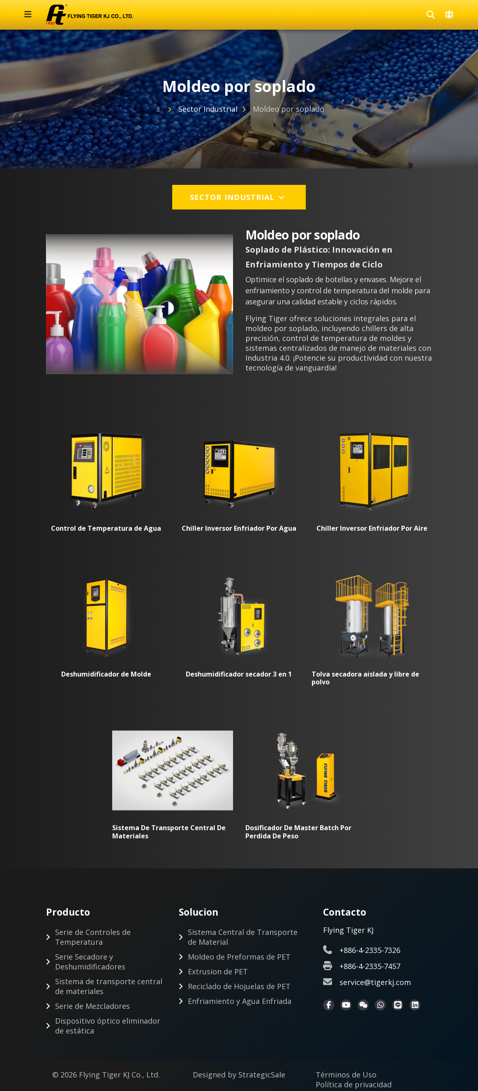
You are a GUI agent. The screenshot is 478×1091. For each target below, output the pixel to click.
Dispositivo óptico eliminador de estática (107, 1026)
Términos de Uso (346, 1075)
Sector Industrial (208, 109)
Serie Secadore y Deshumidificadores (90, 962)
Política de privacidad (354, 1085)
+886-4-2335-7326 (369, 950)
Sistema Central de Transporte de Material (243, 937)
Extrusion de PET (218, 972)
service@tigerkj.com (375, 982)
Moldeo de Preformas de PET (239, 957)
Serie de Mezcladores (92, 1006)
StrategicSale (261, 1075)
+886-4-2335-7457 (369, 966)
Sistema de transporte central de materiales (108, 987)
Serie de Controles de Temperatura (93, 937)
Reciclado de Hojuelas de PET (239, 987)
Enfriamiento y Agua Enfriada (239, 1001)
